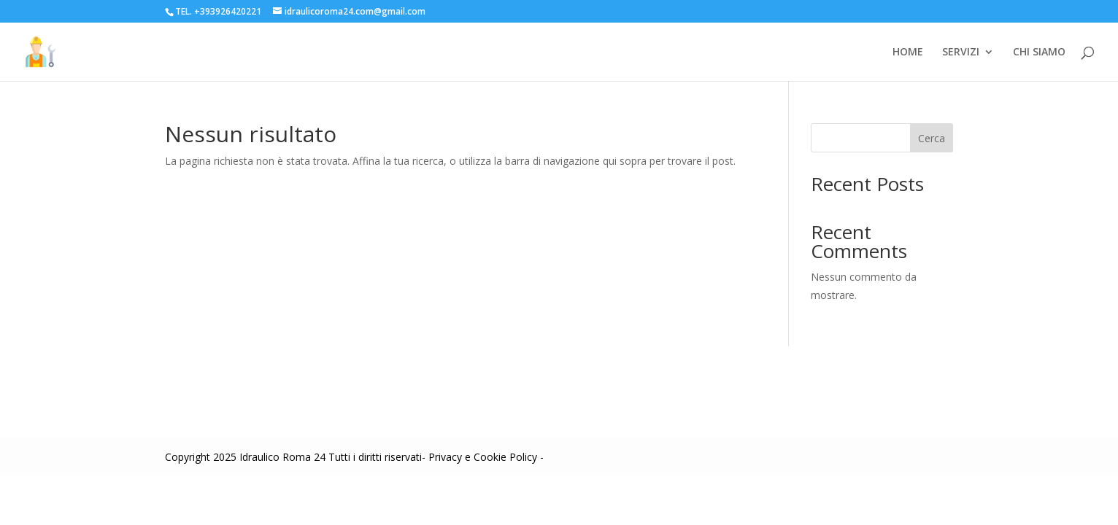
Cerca (931, 138)
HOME (908, 52)
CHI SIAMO (1039, 52)
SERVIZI (960, 52)
